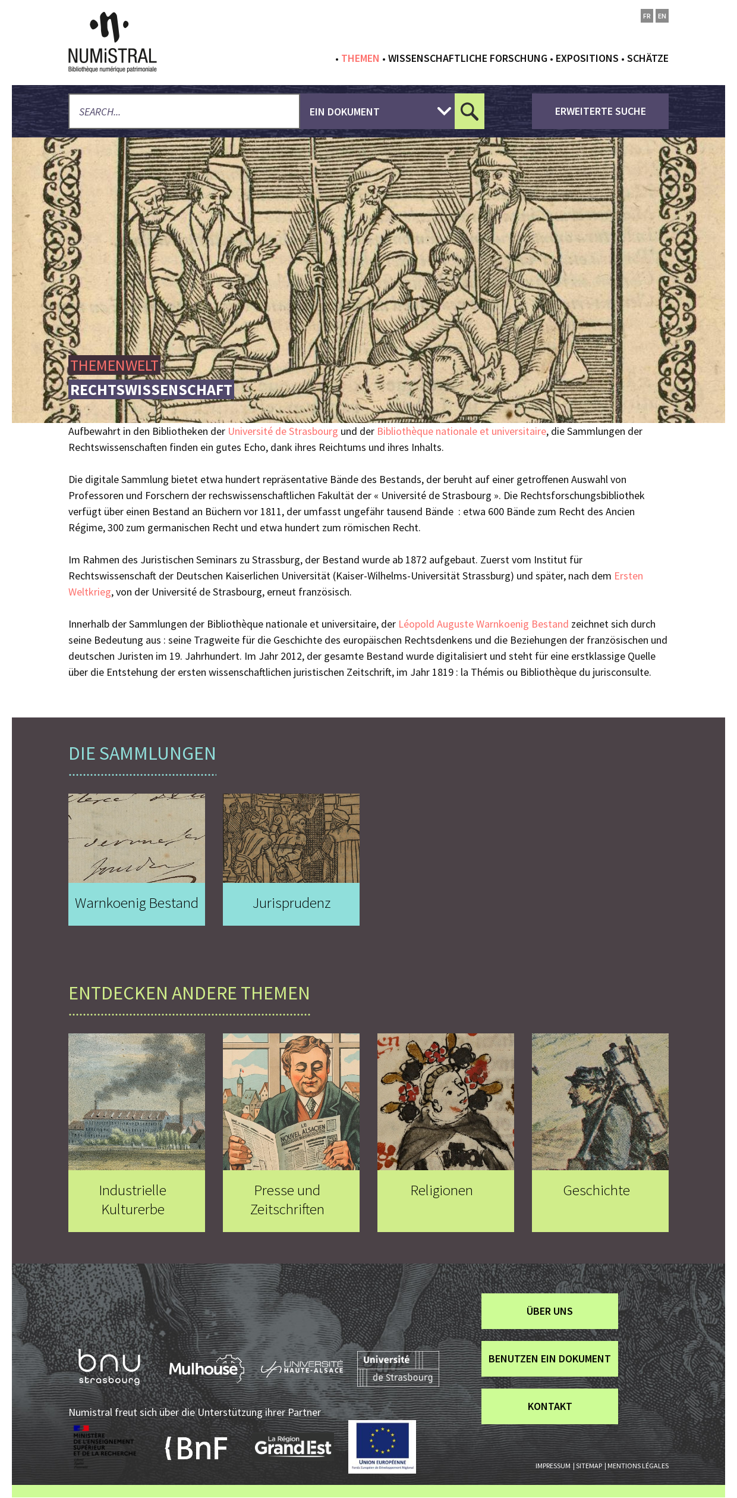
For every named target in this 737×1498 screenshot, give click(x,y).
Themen (360, 58)
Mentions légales (638, 1465)
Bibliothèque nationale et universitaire (461, 431)
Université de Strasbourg (283, 431)
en (662, 15)
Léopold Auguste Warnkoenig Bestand (483, 624)
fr (647, 15)
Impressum (553, 1465)
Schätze (648, 58)
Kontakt (550, 1406)
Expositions (587, 58)
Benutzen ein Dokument (550, 1358)
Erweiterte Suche (600, 111)
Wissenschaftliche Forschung (467, 58)
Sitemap (589, 1465)
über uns (550, 1311)
